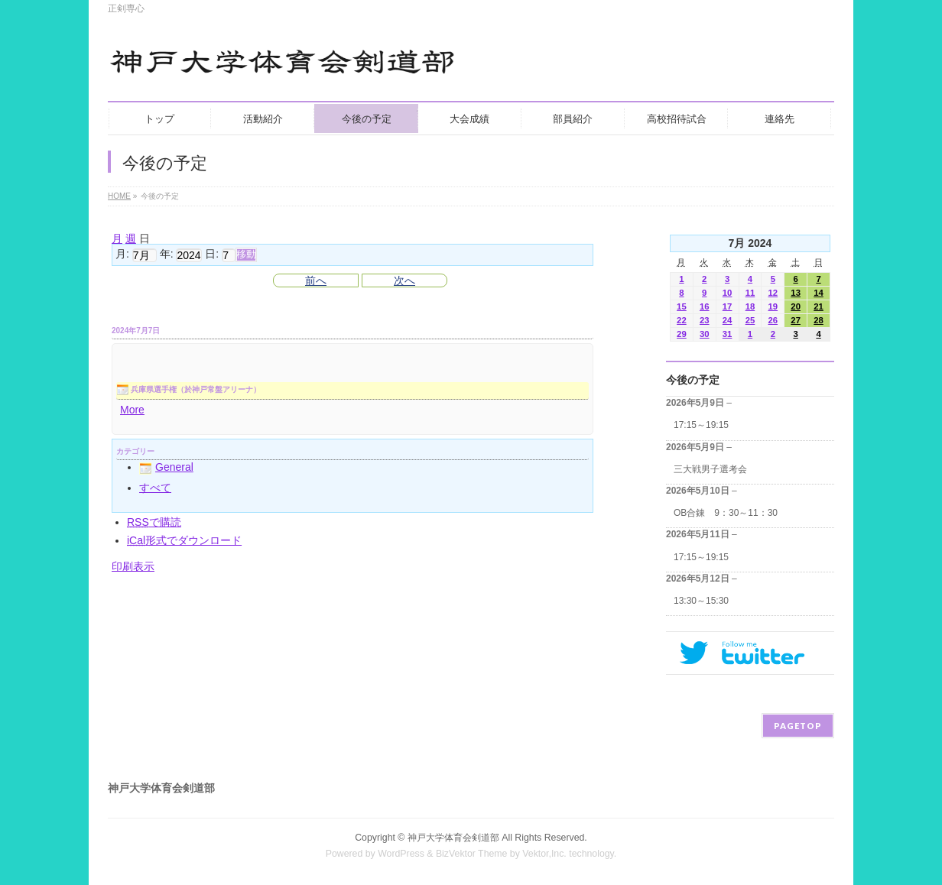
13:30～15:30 (701, 600)
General (166, 467)
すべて (155, 487)
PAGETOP (798, 726)
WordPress (401, 853)
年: (167, 254)
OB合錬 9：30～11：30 (726, 512)
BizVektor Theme (472, 853)
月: (122, 254)
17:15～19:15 (701, 425)
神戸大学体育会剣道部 (453, 837)
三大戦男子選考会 (710, 469)
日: (212, 254)
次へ (404, 280)
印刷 (133, 566)
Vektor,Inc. (544, 853)
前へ (315, 280)
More (132, 410)
